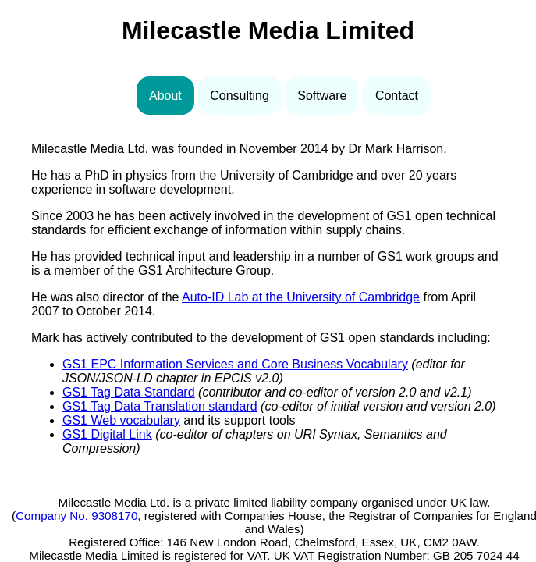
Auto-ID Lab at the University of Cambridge (301, 297)
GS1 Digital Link (107, 434)
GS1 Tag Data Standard (128, 392)
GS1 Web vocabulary (121, 420)
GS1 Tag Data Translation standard (159, 406)
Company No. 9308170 (76, 515)
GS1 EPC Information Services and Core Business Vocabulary (235, 364)
